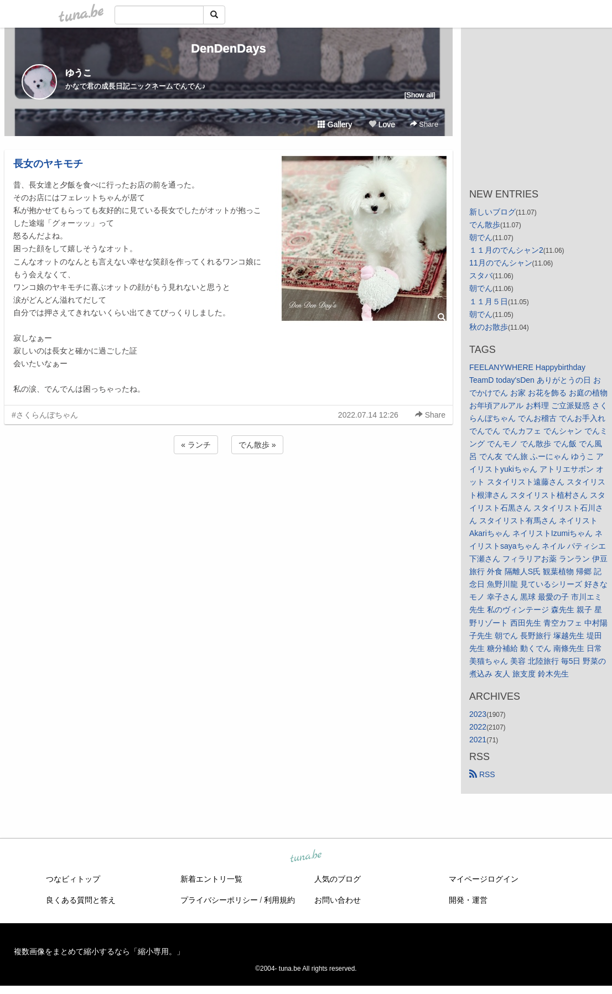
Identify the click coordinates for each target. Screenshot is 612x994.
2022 (477, 726)
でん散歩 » (257, 444)
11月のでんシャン (500, 262)
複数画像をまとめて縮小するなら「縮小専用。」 (99, 951)
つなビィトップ (73, 879)
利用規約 (279, 900)
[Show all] (419, 95)
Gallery (335, 124)
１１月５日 (488, 301)
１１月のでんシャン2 (506, 250)
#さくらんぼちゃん (45, 414)
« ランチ (196, 444)
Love (382, 124)
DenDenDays (228, 48)
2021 (477, 739)
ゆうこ (78, 72)
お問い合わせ (337, 900)
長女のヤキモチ (48, 163)
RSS (482, 774)
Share (424, 124)
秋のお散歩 (488, 326)
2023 (477, 714)
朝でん (480, 237)
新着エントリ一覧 (211, 879)
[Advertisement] (228, 486)
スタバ (480, 275)
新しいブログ (492, 211)
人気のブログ (337, 879)
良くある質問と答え (81, 900)
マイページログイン (483, 879)
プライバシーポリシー (219, 900)
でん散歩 (484, 224)
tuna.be (305, 857)
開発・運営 (468, 900)
